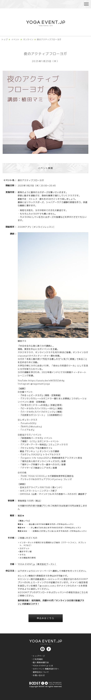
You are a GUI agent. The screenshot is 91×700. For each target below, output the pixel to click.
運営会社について (41, 672)
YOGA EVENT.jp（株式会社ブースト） (37, 564)
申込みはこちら (45, 618)
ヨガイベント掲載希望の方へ (46, 668)
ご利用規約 (38, 659)
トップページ (39, 656)
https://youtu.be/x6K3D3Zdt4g (46, 380)
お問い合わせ (39, 675)
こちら (82, 592)
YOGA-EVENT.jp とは (43, 665)
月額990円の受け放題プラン (34, 505)
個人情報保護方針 (41, 662)
